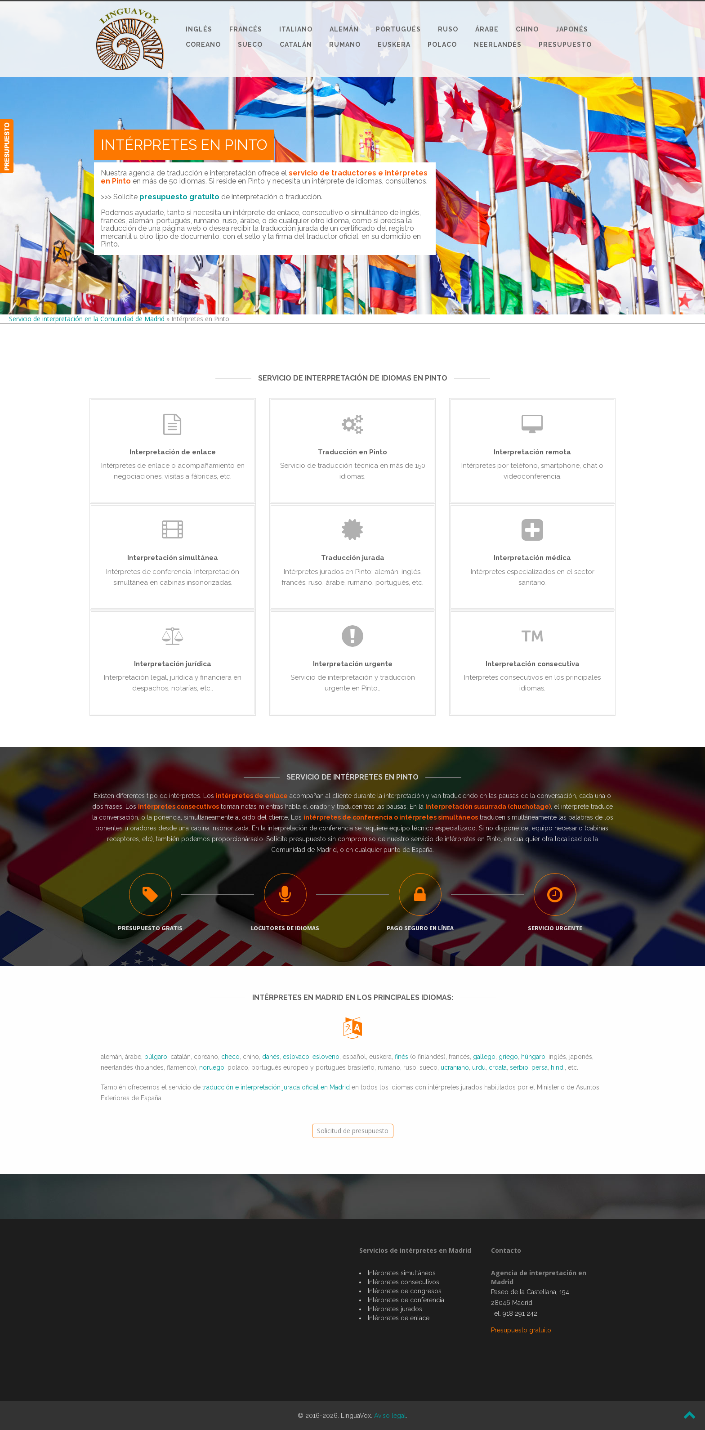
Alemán (344, 29)
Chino (527, 29)
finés (401, 1056)
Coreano (203, 44)
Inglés (199, 29)
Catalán (296, 44)
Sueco (250, 44)
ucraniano (455, 1067)
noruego (211, 1067)
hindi (558, 1067)
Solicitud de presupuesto (352, 1130)
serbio (519, 1067)
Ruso (448, 29)
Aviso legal (390, 1415)
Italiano (295, 29)
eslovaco (296, 1056)
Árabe (487, 29)
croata (498, 1067)
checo (230, 1056)
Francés (245, 29)
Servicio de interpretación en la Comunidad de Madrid (87, 318)
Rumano (345, 44)
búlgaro (155, 1056)
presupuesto (307, 839)
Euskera (394, 44)
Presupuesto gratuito (521, 1330)
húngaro (533, 1056)
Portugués (398, 29)
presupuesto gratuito (179, 197)
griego (508, 1056)
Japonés (572, 29)
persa (539, 1067)
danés (271, 1056)
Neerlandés (498, 44)
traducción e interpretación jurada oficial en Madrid (276, 1087)
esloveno (325, 1056)
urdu (479, 1067)
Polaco (442, 44)
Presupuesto (565, 44)
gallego (484, 1056)
